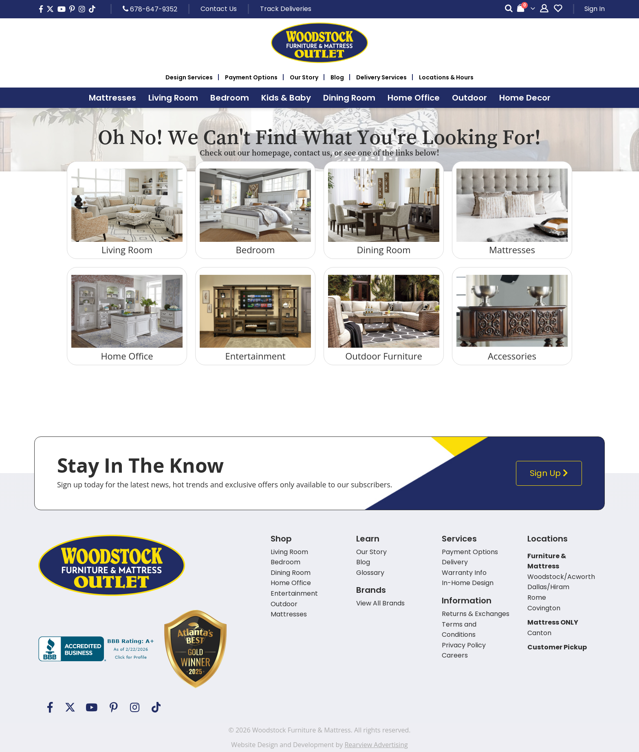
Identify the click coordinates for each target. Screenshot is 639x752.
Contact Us (219, 8)
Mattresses (512, 249)
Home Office (127, 356)
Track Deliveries (285, 8)
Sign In (594, 8)
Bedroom (255, 249)
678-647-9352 (150, 9)
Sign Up (550, 473)
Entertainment (255, 356)
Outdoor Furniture (383, 356)
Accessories (512, 356)
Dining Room (383, 249)
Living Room (126, 249)
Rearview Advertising (376, 744)
